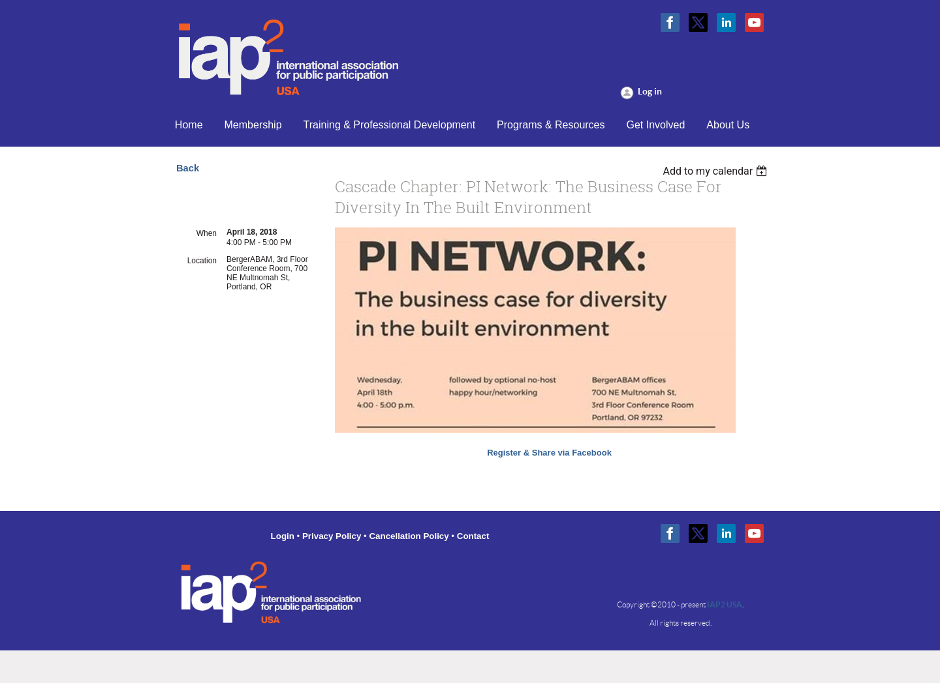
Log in (650, 91)
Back (187, 168)
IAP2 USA (724, 604)
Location (202, 260)
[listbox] (716, 171)
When (206, 233)
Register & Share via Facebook (549, 453)
